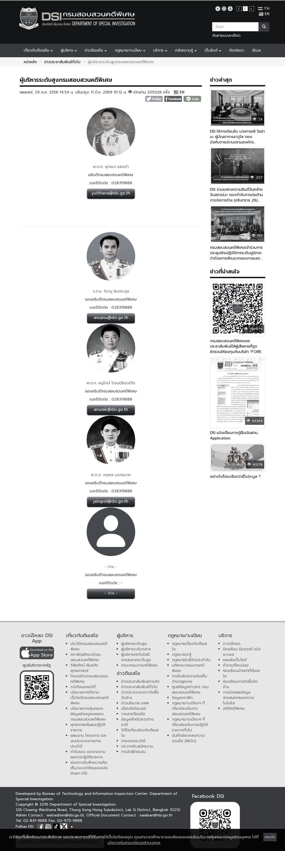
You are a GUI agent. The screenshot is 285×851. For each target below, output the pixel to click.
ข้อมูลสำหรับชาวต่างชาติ (137, 722)
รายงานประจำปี (133, 741)
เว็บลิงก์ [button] (213, 50)
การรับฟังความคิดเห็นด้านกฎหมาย (189, 678)
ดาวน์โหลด (231, 644)
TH (263, 8)
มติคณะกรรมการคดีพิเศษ (188, 668)
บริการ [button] (160, 50)
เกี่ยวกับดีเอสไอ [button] (38, 50)
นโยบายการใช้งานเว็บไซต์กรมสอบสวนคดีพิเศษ (89, 697)
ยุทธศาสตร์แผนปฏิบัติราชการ (88, 727)
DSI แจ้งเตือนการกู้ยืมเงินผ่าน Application (234, 435)
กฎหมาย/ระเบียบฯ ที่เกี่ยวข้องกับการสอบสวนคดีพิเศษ (188, 708)
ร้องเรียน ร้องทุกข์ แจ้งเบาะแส (242, 651)
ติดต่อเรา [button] (236, 50)
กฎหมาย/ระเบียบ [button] (130, 50)
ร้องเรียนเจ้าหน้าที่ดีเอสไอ (241, 673)
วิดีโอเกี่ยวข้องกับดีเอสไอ (139, 732)
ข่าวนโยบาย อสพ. (135, 703)
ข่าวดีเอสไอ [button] (96, 50)
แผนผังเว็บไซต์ (235, 660)
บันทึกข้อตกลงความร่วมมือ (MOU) (188, 738)
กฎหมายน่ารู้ (181, 654)
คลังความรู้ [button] (185, 50)
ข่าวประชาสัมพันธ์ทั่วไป (62, 62)
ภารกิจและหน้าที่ (83, 687)
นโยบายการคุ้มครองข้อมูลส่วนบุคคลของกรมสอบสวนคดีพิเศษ (88, 714)
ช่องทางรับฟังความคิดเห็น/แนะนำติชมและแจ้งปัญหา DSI (89, 768)
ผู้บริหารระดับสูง (134, 644)
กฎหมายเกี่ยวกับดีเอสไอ (189, 646)
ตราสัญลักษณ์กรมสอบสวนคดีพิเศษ (85, 657)
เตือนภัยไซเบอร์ (133, 708)
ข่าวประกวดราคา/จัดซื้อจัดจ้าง (140, 695)
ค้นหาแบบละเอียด (226, 35)
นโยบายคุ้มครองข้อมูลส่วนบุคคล (133, 843)
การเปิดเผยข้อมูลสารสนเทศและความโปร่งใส (238, 697)
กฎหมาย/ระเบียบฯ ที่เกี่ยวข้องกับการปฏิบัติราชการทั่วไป (190, 725)
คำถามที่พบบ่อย (236, 665)
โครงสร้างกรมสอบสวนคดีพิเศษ (89, 678)
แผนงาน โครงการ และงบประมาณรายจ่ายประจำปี (88, 741)
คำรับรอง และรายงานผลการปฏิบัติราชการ (87, 754)
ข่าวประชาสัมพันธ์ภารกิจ (140, 681)
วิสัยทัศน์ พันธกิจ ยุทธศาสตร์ (84, 668)
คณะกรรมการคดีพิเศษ (139, 665)
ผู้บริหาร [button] (69, 50)
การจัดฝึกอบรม (133, 752)
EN (264, 14)
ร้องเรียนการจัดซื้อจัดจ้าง (240, 684)
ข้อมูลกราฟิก (182, 698)
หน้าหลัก (30, 62)
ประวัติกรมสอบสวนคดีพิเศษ (88, 646)
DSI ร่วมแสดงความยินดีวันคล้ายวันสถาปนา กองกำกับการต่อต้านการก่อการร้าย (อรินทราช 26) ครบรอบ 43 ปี (236, 197)
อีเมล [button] (256, 50)
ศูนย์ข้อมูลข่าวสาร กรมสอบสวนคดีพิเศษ (190, 689)
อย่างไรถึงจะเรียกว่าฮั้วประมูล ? (235, 476)
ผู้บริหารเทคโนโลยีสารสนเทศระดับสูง (136, 657)
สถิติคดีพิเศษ (234, 708)
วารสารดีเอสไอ (133, 714)
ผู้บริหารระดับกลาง (136, 649)
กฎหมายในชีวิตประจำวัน (191, 660)
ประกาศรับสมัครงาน (137, 746)
